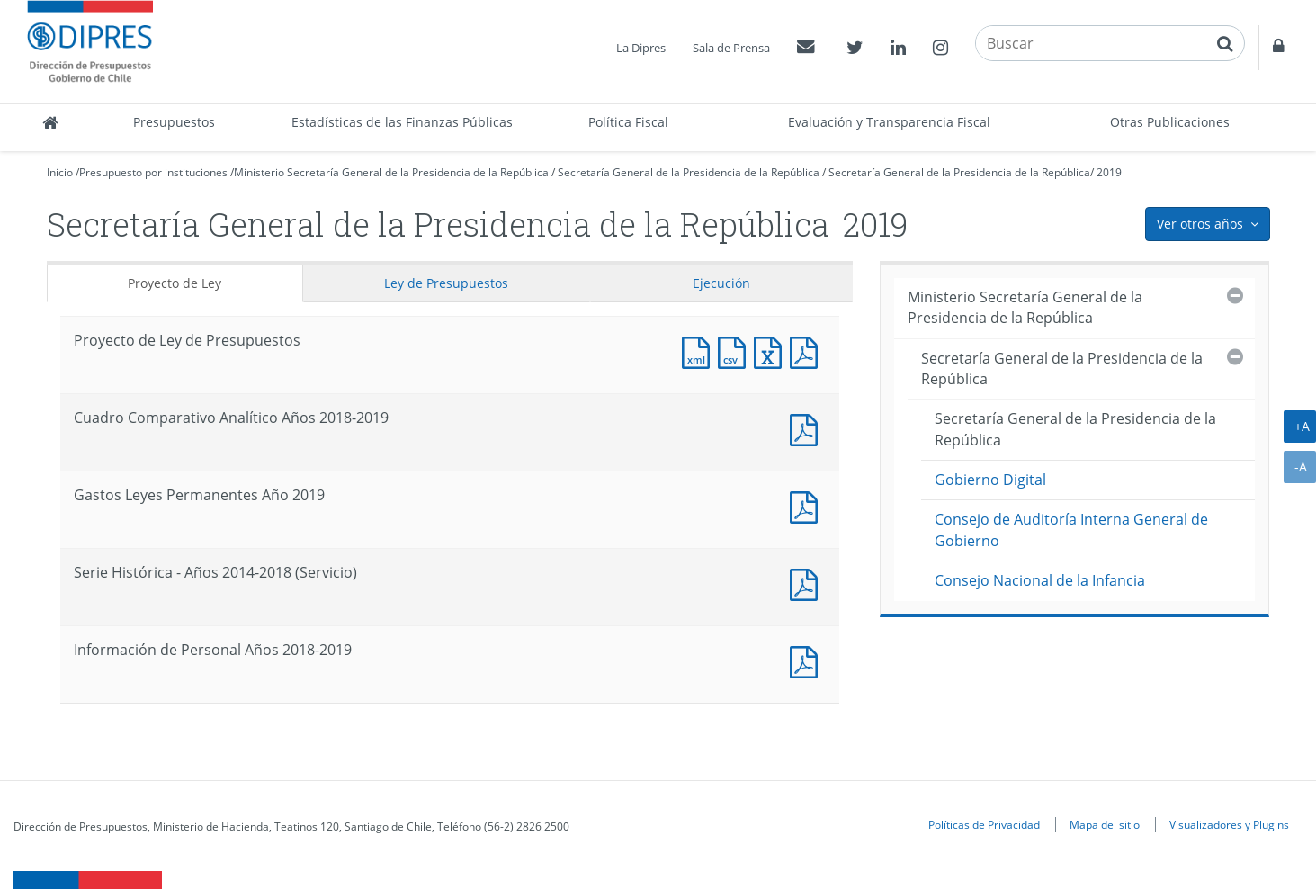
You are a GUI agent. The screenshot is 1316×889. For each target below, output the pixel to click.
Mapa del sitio (1105, 824)
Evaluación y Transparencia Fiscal (889, 121)
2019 (1109, 172)
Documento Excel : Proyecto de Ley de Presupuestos (772, 350)
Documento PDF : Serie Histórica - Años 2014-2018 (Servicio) (808, 582)
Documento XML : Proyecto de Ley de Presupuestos (700, 350)
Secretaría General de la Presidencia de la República (688, 172)
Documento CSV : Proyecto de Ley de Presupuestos (736, 350)
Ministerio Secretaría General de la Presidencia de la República (391, 172)
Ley (446, 283)
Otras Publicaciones (1170, 121)
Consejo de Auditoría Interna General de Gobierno (1071, 529)
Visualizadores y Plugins (1229, 824)
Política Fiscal (628, 121)
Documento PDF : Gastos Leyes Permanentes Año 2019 (808, 505)
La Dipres (641, 48)
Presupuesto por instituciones (153, 172)
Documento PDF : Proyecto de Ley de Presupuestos (808, 350)
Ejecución (721, 283)
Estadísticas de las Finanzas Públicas (402, 121)
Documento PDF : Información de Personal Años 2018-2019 (808, 660)
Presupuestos (174, 121)
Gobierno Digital (990, 479)
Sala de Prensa (731, 48)
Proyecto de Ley (174, 283)
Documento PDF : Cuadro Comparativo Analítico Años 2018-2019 (808, 428)
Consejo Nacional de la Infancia (1040, 580)
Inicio (60, 172)
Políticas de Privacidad (984, 824)
